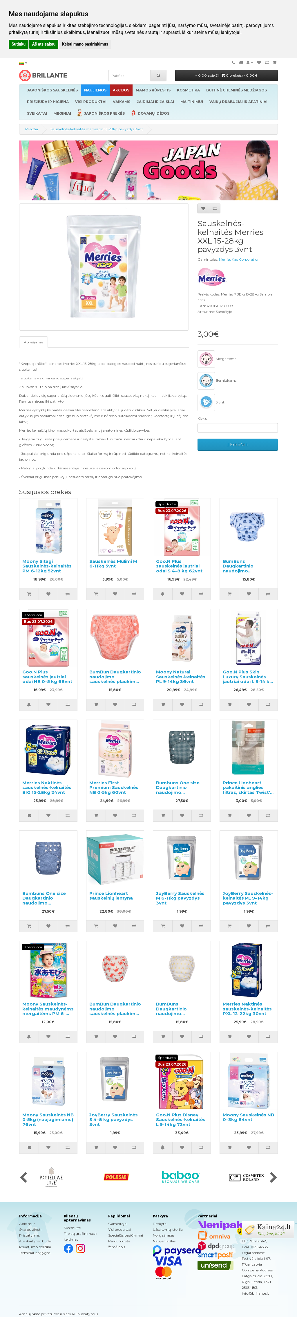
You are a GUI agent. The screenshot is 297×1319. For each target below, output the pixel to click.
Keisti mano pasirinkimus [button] (85, 44)
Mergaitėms (217, 359)
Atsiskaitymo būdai (35, 1241)
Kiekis (202, 418)
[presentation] (23, 1178)
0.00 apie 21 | (226, 75)
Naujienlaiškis (164, 1241)
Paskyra (159, 1223)
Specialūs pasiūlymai (125, 1235)
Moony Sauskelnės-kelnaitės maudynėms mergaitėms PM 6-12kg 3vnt (48, 1011)
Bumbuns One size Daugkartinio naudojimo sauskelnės (178, 790)
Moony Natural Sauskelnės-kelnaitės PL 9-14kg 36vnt (180, 676)
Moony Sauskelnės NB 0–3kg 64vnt (248, 1117)
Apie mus (27, 1223)
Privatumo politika (35, 1247)
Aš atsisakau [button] (44, 44)
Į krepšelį (237, 444)
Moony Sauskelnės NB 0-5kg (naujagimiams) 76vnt (48, 1119)
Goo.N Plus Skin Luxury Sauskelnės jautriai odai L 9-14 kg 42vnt (248, 679)
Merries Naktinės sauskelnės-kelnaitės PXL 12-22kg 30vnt (247, 1008)
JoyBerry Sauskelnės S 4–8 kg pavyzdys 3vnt (113, 1119)
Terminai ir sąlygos (34, 1252)
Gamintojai (117, 1223)
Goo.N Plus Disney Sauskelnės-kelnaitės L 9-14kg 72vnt (180, 1119)
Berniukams (217, 381)
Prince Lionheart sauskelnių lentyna (111, 896)
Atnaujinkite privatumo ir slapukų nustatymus (58, 1314)
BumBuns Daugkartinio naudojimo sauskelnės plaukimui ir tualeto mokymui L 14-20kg (248, 573)
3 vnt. (211, 402)
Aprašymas (33, 342)
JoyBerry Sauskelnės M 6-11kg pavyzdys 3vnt (180, 898)
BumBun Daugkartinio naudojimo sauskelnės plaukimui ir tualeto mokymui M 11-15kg (115, 681)
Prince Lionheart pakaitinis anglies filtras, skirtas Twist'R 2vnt (248, 790)
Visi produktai (119, 1229)
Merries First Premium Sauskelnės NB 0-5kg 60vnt (113, 787)
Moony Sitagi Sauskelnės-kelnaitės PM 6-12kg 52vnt (47, 566)
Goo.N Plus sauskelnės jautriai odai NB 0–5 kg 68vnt (47, 676)
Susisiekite (72, 1228)
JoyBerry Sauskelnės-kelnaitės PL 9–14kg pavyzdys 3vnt (248, 898)
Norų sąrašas (163, 1235)
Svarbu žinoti (30, 1229)
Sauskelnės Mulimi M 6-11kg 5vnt (113, 563)
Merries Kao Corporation (239, 259)
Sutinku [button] (19, 44)
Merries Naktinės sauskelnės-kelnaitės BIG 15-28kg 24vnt (46, 787)
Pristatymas (29, 1235)
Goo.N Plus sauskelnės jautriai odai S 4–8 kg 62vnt (179, 566)
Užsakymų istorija (168, 1229)
